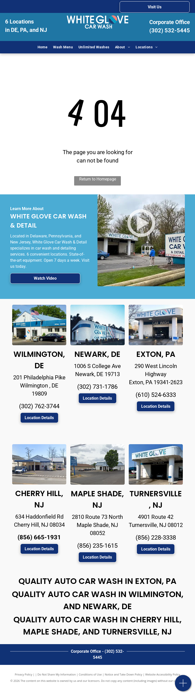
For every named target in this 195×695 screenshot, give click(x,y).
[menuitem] (43, 47)
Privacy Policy (23, 674)
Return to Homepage (97, 179)
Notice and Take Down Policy (123, 674)
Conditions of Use (90, 674)
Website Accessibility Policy (162, 674)
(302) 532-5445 (169, 30)
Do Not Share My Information (57, 674)
